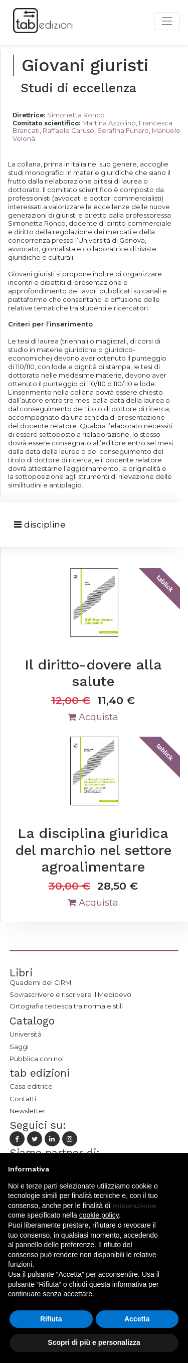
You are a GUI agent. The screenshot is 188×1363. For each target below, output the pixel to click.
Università (26, 1034)
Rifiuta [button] (51, 1319)
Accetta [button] (137, 1319)
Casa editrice (31, 1086)
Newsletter (28, 1111)
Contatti (23, 1099)
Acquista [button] (93, 717)
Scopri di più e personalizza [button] (94, 1342)
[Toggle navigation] (40, 525)
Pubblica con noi (37, 1059)
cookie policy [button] (99, 1215)
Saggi (19, 1047)
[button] (175, 1169)
